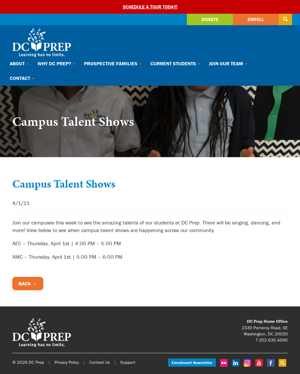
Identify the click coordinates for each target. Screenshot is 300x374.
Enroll (256, 19)
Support (127, 362)
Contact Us (99, 362)
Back (24, 283)
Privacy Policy (66, 362)
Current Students (175, 63)
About (19, 63)
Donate (210, 19)
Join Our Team (228, 63)
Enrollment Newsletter (192, 362)
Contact (22, 78)
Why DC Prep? (56, 63)
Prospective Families (113, 63)
